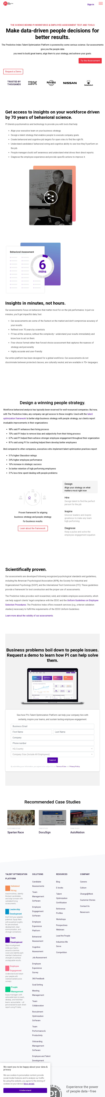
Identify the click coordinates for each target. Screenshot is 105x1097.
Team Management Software (38, 896)
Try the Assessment (90, 60)
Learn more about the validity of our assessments (29, 615)
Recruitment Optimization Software (37, 1016)
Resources (61, 874)
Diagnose (80, 531)
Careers (83, 882)
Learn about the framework (32, 528)
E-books (59, 888)
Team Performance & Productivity (39, 1031)
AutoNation (77, 832)
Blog (58, 882)
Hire (80, 501)
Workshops (61, 919)
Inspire (80, 516)
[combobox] (52, 748)
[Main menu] (101, 3)
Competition (61, 952)
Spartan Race (15, 832)
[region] (25, 1080)
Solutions (37, 874)
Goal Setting (37, 985)
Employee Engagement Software (37, 911)
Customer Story (14, 829)
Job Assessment (39, 957)
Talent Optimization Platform (16, 876)
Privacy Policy (75, 766)
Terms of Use (61, 766)
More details (29, 1084)
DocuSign (45, 832)
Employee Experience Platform (37, 926)
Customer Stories (87, 900)
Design (80, 487)
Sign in (90, 4)
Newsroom (85, 912)
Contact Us (85, 906)
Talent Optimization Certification (61, 898)
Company (85, 874)
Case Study (43, 829)
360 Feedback (38, 979)
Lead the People (63, 936)
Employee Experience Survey (37, 968)
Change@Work (86, 894)
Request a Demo (13, 71)
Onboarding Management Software (38, 1045)
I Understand (25, 1090)
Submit (52, 760)
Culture (83, 888)
